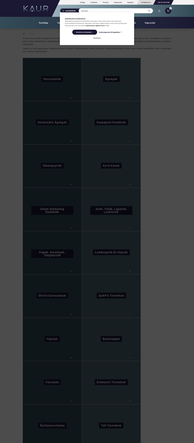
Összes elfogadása (83, 32)
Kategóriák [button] (69, 11)
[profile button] (159, 11)
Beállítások (97, 38)
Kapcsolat (118, 2)
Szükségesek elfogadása (109, 32)
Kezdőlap (43, 22)
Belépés (130, 2)
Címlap (82, 2)
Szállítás (94, 2)
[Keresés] (116, 10)
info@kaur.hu (146, 2)
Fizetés (106, 2)
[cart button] (168, 11)
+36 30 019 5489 (163, 2)
